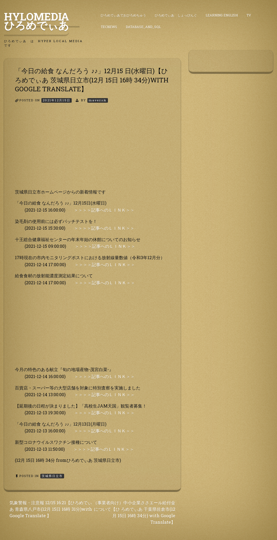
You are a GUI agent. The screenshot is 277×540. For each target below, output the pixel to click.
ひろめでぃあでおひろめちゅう (123, 15)
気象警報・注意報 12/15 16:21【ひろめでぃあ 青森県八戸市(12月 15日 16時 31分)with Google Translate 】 (50, 509)
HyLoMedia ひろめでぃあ (42, 20)
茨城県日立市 (52, 476)
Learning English (222, 15)
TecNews (109, 27)
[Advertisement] (92, 150)
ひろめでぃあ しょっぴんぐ (176, 15)
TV (248, 15)
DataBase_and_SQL (143, 27)
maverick (98, 100)
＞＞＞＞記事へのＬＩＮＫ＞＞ (104, 210)
